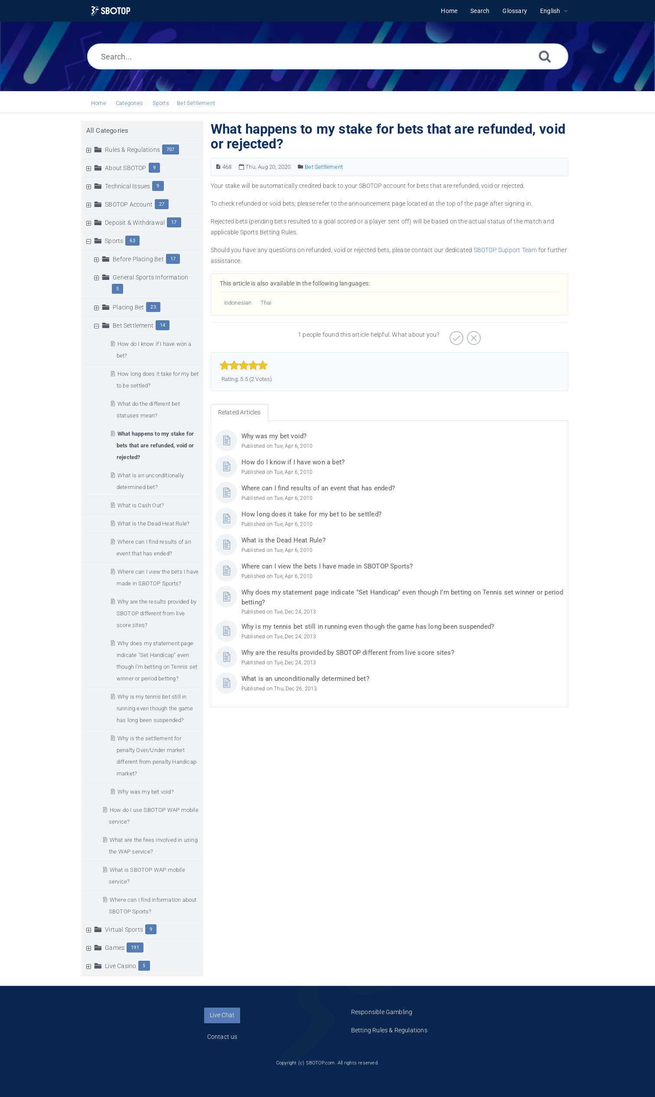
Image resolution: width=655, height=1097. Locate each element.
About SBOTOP (125, 167)
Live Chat (222, 1015)
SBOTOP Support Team (505, 249)
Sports (161, 103)
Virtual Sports (124, 929)
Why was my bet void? (145, 791)
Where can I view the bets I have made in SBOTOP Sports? (327, 566)
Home (99, 103)
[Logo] (110, 11)
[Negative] (473, 335)
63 (132, 240)
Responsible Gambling (382, 1011)
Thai (266, 302)
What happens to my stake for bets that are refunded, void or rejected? (155, 445)
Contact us (222, 1036)
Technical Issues (127, 186)
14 (162, 325)
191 (135, 947)
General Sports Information (150, 277)
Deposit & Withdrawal (135, 222)
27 (161, 204)
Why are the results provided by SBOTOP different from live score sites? (156, 613)
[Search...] (327, 56)
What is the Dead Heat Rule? (153, 523)
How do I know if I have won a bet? (293, 462)
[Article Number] (218, 167)
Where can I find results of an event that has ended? (318, 488)
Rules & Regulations (132, 149)
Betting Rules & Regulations (389, 1030)
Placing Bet (128, 307)
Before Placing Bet (138, 259)
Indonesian (238, 302)
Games (114, 947)
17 (173, 222)
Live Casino (120, 965)
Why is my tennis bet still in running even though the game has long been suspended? (155, 708)
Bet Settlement (196, 103)
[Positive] (455, 335)
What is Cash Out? (140, 505)
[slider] (244, 365)
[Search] (545, 56)
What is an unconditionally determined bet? (305, 679)
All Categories (107, 131)
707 (170, 149)
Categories (129, 103)
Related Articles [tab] (239, 412)
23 (153, 307)
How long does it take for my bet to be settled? (311, 514)
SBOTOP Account (129, 204)
